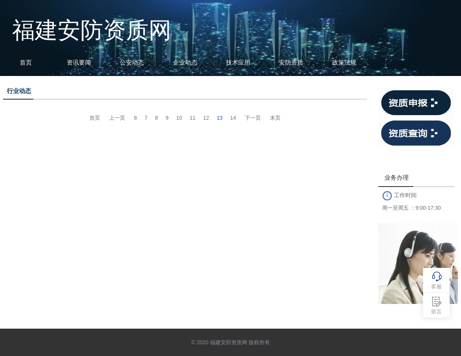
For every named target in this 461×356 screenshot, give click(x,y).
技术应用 (238, 62)
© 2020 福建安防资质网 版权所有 (230, 342)
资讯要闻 (79, 62)
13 (219, 118)
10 (179, 118)
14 (233, 118)
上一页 (117, 118)
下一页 (253, 118)
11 (193, 118)
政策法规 (344, 62)
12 (206, 118)
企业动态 (185, 62)
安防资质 (291, 62)
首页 (26, 62)
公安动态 (132, 62)
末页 (275, 118)
